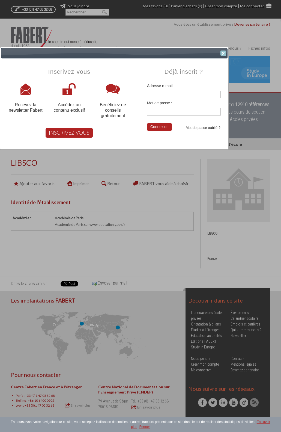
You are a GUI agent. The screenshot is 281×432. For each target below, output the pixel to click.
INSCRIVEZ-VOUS (69, 132)
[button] (223, 53)
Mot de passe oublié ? (203, 128)
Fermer (144, 427)
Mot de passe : (159, 103)
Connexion (159, 127)
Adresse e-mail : (161, 86)
